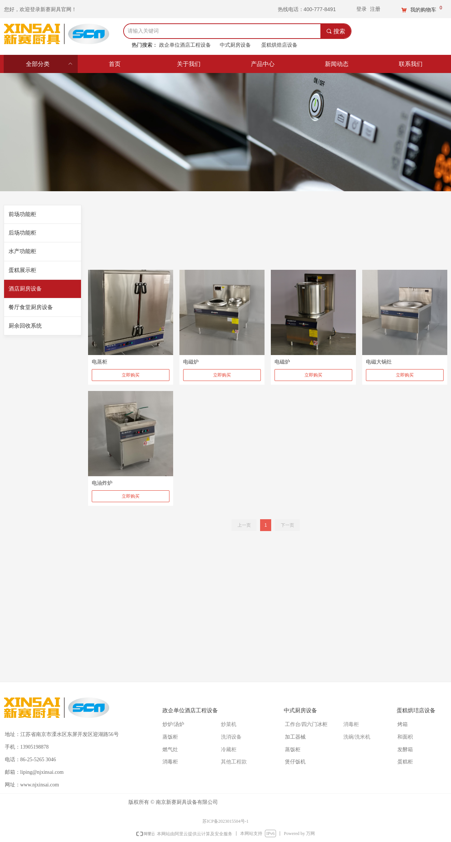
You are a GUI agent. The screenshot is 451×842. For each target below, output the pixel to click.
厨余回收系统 (25, 326)
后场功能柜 (22, 233)
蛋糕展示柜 (22, 270)
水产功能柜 (22, 251)
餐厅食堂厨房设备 (31, 307)
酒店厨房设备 (25, 289)
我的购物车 (423, 10)
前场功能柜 (22, 214)
